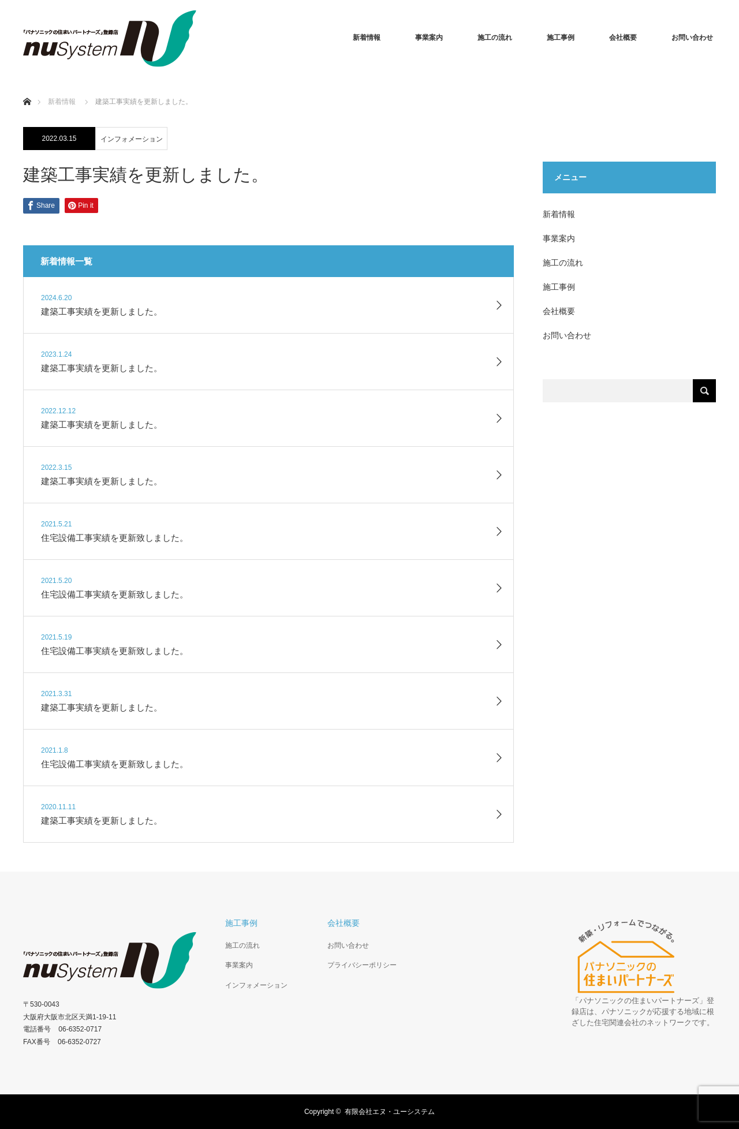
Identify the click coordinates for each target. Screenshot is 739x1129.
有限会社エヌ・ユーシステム (390, 1112)
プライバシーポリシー (362, 965)
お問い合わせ (692, 37)
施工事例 (560, 37)
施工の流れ (494, 37)
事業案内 (429, 37)
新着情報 (366, 37)
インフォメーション (131, 139)
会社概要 (623, 37)
